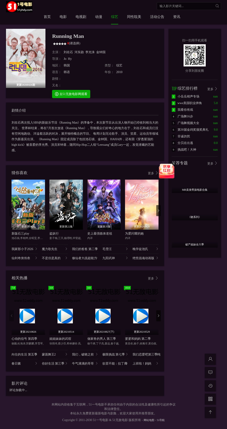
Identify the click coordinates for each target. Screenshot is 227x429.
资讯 (176, 17)
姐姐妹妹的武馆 (60, 338)
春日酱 (24, 363)
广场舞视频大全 (185, 123)
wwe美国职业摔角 (187, 103)
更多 (153, 173)
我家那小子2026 (24, 249)
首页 (47, 17)
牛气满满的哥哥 (85, 363)
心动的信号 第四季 (24, 338)
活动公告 (157, 17)
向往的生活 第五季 (24, 354)
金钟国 (101, 52)
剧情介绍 (19, 110)
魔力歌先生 (55, 249)
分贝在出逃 (182, 143)
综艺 (114, 17)
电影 (63, 17)
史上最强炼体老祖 (99, 233)
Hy (70, 58)
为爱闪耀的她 (134, 233)
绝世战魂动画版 (146, 258)
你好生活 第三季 (55, 363)
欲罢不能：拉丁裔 (115, 363)
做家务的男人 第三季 (101, 338)
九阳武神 (115, 258)
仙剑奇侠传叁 (24, 258)
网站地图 (149, 420)
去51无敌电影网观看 (71, 94)
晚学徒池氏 (146, 249)
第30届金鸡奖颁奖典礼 (190, 129)
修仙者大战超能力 (85, 258)
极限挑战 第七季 (115, 354)
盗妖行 (54, 233)
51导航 (161, 420)
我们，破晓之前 (85, 354)
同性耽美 (134, 17)
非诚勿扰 (181, 136)
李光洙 (90, 52)
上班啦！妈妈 (146, 363)
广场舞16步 (182, 116)
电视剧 (81, 17)
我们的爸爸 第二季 (85, 249)
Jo (65, 58)
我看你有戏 (182, 109)
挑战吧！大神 (184, 149)
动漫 (98, 17)
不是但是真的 (55, 258)
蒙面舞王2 (55, 354)
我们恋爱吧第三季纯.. (146, 354)
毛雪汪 (115, 249)
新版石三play (20, 233)
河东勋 (79, 52)
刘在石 (68, 52)
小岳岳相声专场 (185, 96)
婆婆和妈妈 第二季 (138, 338)
